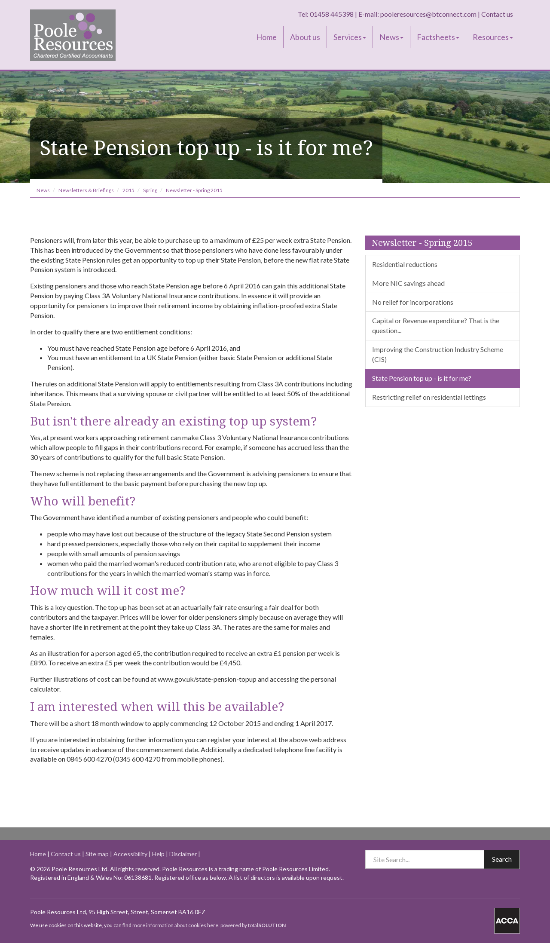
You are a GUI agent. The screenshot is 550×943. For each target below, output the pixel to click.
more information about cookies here (175, 925)
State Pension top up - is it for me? (421, 378)
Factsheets (438, 37)
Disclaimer (183, 853)
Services (349, 37)
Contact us (497, 14)
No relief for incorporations (412, 302)
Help (158, 853)
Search (502, 859)
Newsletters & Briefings (86, 190)
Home (266, 37)
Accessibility (130, 853)
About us (305, 37)
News (391, 37)
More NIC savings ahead (408, 283)
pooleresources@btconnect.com (428, 14)
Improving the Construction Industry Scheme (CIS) (437, 354)
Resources (493, 37)
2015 (128, 190)
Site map (97, 853)
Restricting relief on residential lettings (429, 397)
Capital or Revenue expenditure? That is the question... (435, 325)
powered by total (253, 925)
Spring (150, 190)
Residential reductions (404, 264)
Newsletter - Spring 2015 (194, 190)
